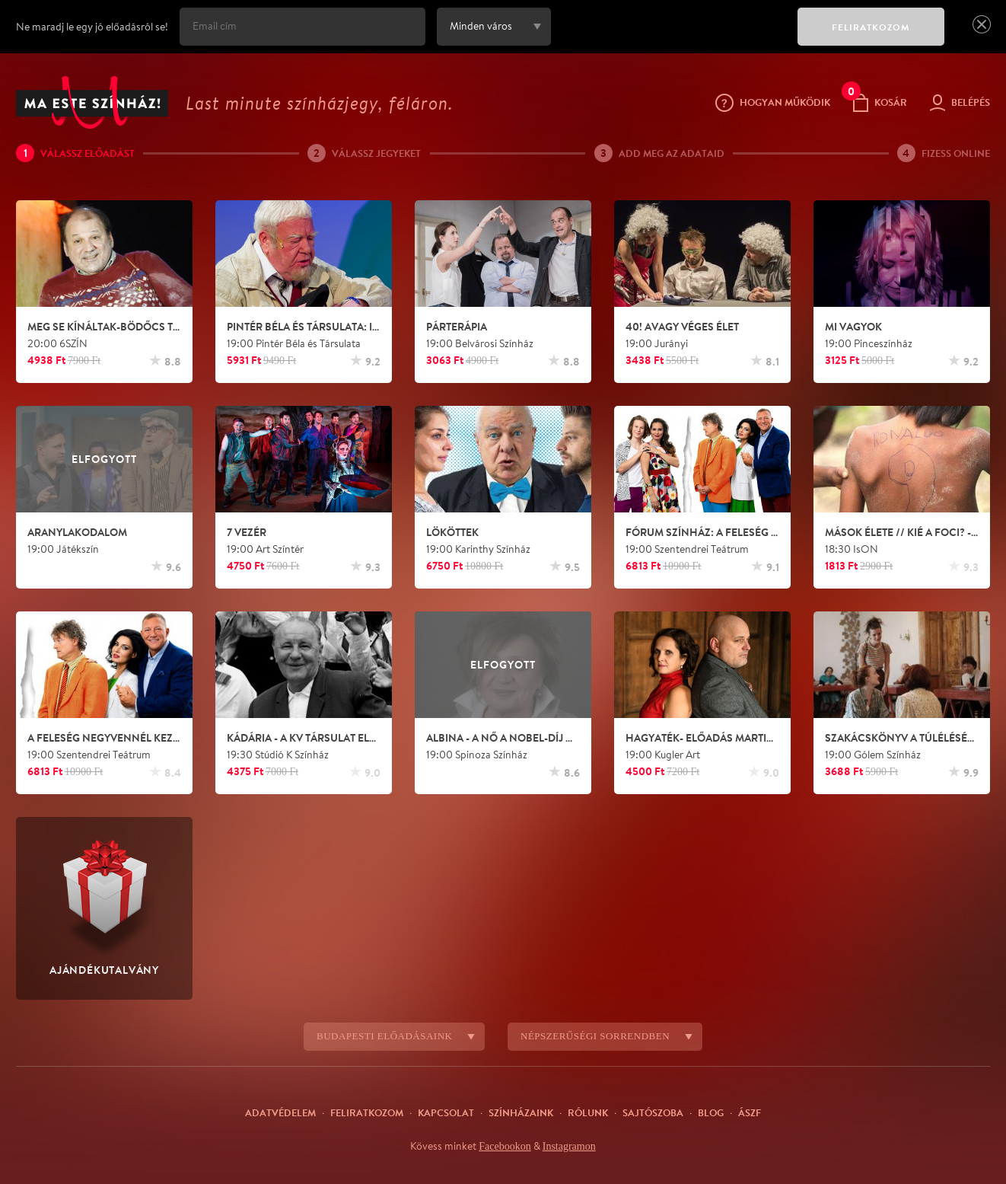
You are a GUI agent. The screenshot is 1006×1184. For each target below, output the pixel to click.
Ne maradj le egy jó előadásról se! (92, 27)
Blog (711, 1112)
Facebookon (501, 1146)
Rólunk (588, 1112)
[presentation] (670, 37)
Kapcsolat (446, 1112)
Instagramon (571, 1146)
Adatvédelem (280, 1112)
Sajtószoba (652, 1112)
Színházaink (521, 1112)
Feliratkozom (366, 1112)
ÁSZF (749, 1112)
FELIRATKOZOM (871, 27)
